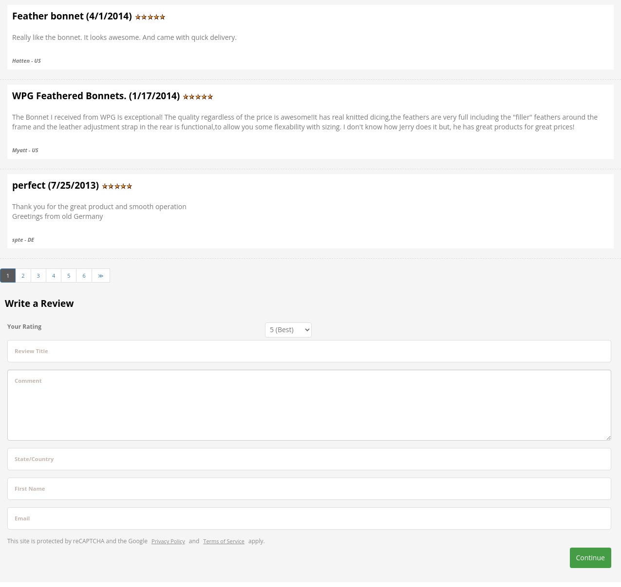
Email (22, 518)
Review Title (31, 351)
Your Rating (24, 326)
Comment (28, 380)
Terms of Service (224, 541)
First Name (30, 488)
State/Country (34, 458)
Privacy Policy (168, 541)
